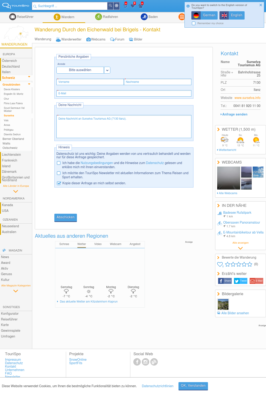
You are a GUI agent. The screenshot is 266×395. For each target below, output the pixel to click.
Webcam (115, 244)
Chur (6, 99)
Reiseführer (25, 17)
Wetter (81, 244)
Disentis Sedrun (12, 134)
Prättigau (9, 130)
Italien (6, 72)
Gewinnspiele (10, 330)
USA (5, 211)
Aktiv (4, 268)
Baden (153, 17)
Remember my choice (210, 23)
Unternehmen (14, 370)
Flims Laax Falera (13, 103)
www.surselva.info (247, 98)
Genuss (6, 274)
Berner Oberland (13, 139)
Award (5, 263)
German (209, 15)
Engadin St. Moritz (13, 94)
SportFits (75, 363)
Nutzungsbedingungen (97, 163)
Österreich (9, 61)
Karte (5, 325)
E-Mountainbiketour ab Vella (243, 234)
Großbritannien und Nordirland (15, 179)
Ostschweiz (10, 148)
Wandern (67, 17)
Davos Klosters (12, 89)
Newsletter (12, 377)
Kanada (7, 205)
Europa (9, 54)
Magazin (15, 250)
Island (6, 166)
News (5, 257)
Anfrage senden (234, 114)
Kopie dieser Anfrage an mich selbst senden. (94, 183)
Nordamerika (14, 198)
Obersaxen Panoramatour (241, 224)
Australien (9, 232)
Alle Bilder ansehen (235, 313)
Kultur (5, 280)
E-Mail (259, 281)
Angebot (135, 244)
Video (98, 244)
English (237, 15)
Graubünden (11, 84)
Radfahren (110, 17)
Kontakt (10, 366)
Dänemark (9, 171)
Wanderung (43, 39)
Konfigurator (10, 313)
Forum (119, 39)
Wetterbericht (227, 150)
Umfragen (8, 336)
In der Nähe (119, 6)
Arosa (7, 125)
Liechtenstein (11, 154)
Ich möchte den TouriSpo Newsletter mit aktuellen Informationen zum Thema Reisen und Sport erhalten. (125, 175)
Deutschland (11, 66)
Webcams (98, 39)
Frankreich (9, 160)
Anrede (61, 64)
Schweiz (8, 78)
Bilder (138, 39)
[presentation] (89, 201)
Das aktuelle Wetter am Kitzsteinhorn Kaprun (88, 301)
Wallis (6, 143)
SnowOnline (78, 359)
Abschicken (66, 217)
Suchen (113, 6)
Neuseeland (10, 226)
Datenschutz (155, 163)
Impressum (13, 359)
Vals (6, 120)
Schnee (64, 244)
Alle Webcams (228, 193)
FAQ (8, 373)
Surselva (9, 116)
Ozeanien (10, 219)
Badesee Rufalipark (237, 214)
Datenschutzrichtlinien (157, 386)
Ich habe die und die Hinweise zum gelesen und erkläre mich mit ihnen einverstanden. (122, 165)
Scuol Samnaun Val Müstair (14, 109)
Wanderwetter (71, 39)
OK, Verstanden (193, 385)
